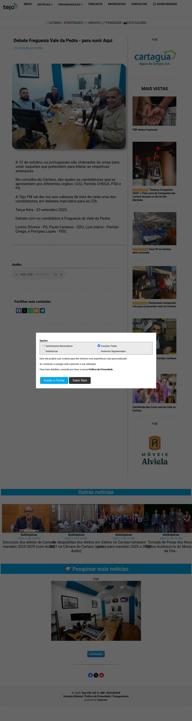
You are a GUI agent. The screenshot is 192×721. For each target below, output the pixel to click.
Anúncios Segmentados (112, 351)
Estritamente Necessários (57, 345)
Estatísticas (50, 351)
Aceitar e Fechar (54, 380)
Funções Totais (107, 345)
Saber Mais (80, 380)
